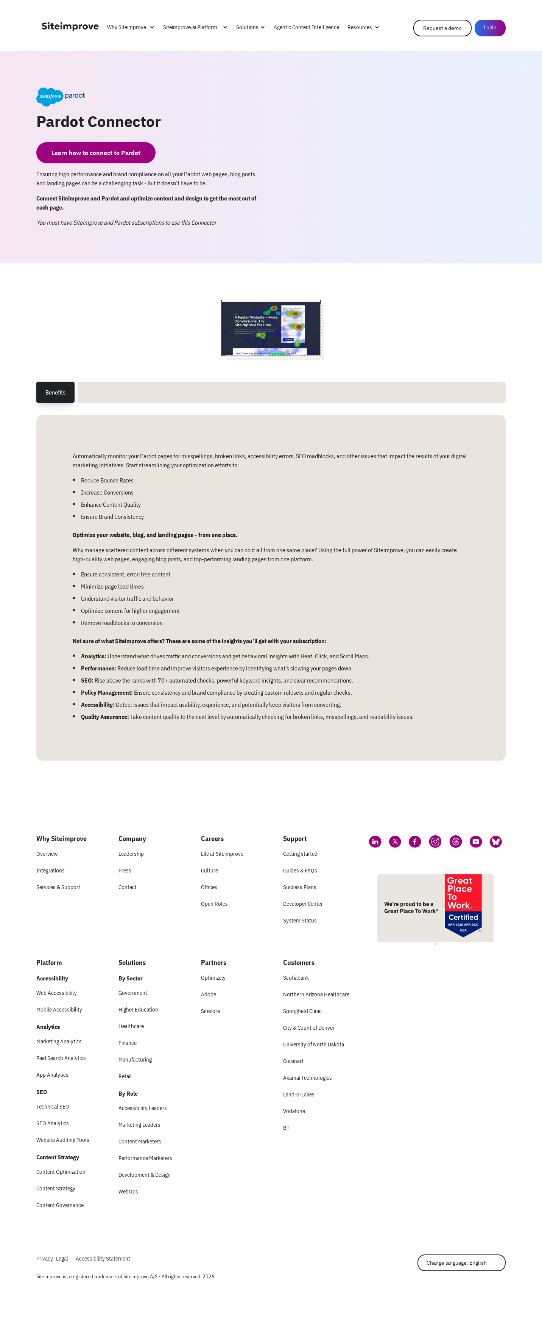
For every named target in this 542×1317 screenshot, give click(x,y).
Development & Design (144, 1174)
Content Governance (60, 1205)
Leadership (131, 853)
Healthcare (131, 1026)
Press (124, 870)
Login (490, 27)
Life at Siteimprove (222, 853)
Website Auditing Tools (62, 1139)
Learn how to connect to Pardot (95, 153)
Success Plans (299, 887)
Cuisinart (293, 1061)
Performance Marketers (145, 1158)
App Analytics (52, 1074)
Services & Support (58, 887)
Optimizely (213, 977)
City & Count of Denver (309, 1027)
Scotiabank (296, 977)
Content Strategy (55, 1188)
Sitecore (210, 1011)
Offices (209, 887)
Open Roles (214, 903)
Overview (47, 853)
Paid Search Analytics (61, 1058)
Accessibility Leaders (142, 1108)
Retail (125, 1076)
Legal (62, 1258)
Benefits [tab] (55, 392)
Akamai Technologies (307, 1077)
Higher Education (138, 1009)
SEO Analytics (52, 1123)
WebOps (128, 1191)
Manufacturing (135, 1059)
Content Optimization (61, 1171)
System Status (300, 920)
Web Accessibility (56, 992)
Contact (127, 887)
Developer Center (303, 903)
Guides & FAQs (300, 870)
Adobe (208, 994)
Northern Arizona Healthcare (316, 994)
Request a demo (442, 28)
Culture (209, 870)
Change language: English (457, 1262)
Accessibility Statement (103, 1258)
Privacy (44, 1258)
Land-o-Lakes (299, 1094)
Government (132, 992)
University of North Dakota (313, 1044)
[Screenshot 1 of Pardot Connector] (271, 328)
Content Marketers (139, 1141)
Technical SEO (52, 1106)
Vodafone (294, 1111)
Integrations (50, 870)
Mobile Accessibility (59, 1009)
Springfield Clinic (302, 1011)
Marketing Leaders (139, 1124)
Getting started (300, 853)
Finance (127, 1042)
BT (286, 1127)
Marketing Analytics (59, 1041)
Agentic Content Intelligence (306, 27)
